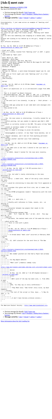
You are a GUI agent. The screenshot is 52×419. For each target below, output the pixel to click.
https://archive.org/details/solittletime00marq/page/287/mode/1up (25, 30)
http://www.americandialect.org (35, 362)
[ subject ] (32, 18)
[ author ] (39, 18)
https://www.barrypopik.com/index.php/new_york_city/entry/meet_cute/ (26, 316)
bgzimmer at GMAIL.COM (18, 7)
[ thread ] (26, 18)
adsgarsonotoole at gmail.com (11, 53)
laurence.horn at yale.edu (11, 199)
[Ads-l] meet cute (29, 12)
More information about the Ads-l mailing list (15, 378)
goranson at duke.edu (10, 325)
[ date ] (21, 18)
